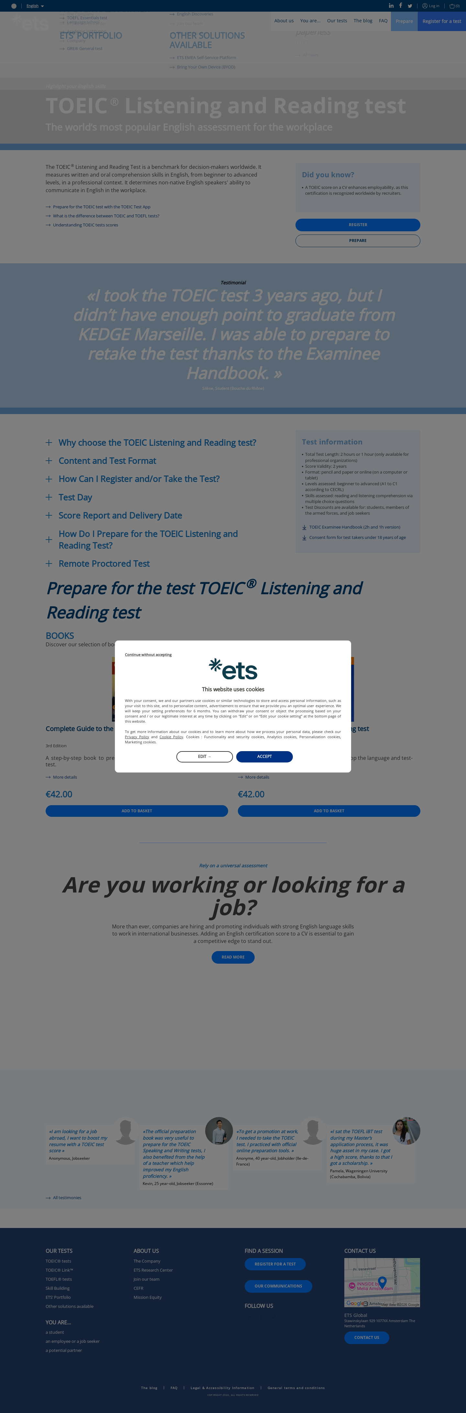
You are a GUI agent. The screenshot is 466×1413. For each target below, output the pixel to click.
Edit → (204, 756)
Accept (264, 756)
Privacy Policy (137, 736)
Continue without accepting (148, 655)
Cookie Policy (171, 736)
